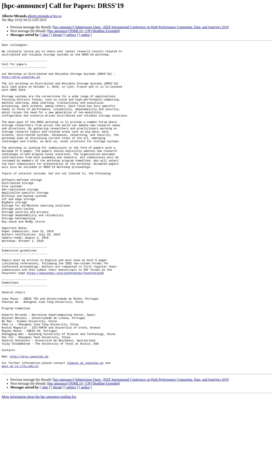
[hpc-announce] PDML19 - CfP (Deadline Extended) (83, 31)
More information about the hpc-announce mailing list (39, 462)
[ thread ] (57, 35)
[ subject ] (71, 35)
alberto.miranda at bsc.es (45, 16)
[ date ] (45, 35)
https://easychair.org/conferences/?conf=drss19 (65, 319)
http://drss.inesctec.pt (21, 84)
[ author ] (85, 35)
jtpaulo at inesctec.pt (85, 427)
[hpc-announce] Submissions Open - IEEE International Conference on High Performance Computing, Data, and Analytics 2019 (140, 27)
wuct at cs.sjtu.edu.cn (20, 431)
